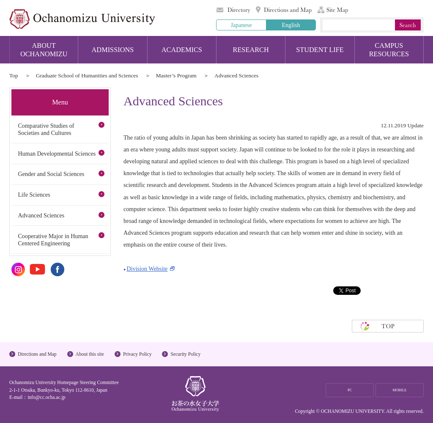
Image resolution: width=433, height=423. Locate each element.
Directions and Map (284, 10)
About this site (90, 354)
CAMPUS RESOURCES (389, 49)
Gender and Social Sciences (51, 173)
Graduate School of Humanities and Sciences (87, 75)
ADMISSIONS (113, 50)
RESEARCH (251, 50)
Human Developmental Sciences (57, 153)
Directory (233, 10)
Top (13, 75)
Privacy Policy (137, 354)
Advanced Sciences (41, 215)
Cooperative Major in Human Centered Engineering (53, 240)
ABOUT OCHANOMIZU (44, 49)
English (291, 25)
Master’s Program (176, 75)
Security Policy (185, 354)
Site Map (333, 10)
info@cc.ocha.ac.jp (46, 397)
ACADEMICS (182, 50)
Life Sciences (34, 194)
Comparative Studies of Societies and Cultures (46, 129)
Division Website (147, 268)
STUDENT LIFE (320, 50)
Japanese (241, 25)
